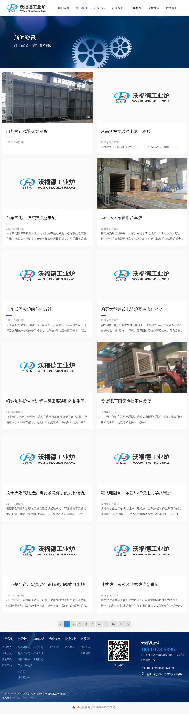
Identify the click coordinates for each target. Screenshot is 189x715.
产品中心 (100, 8)
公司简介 (7, 648)
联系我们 (171, 8)
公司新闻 (38, 648)
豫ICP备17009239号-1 (23, 698)
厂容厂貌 (7, 666)
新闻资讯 (118, 8)
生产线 (21, 672)
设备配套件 (24, 678)
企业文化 (7, 654)
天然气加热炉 (25, 666)
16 (113, 625)
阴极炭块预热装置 (25, 648)
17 (121, 625)
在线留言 (85, 654)
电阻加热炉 (24, 660)
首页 (34, 46)
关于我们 (83, 8)
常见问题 (38, 660)
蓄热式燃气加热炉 (25, 654)
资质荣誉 (154, 8)
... (106, 625)
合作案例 (136, 8)
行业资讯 (38, 654)
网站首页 (65, 8)
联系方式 (85, 648)
